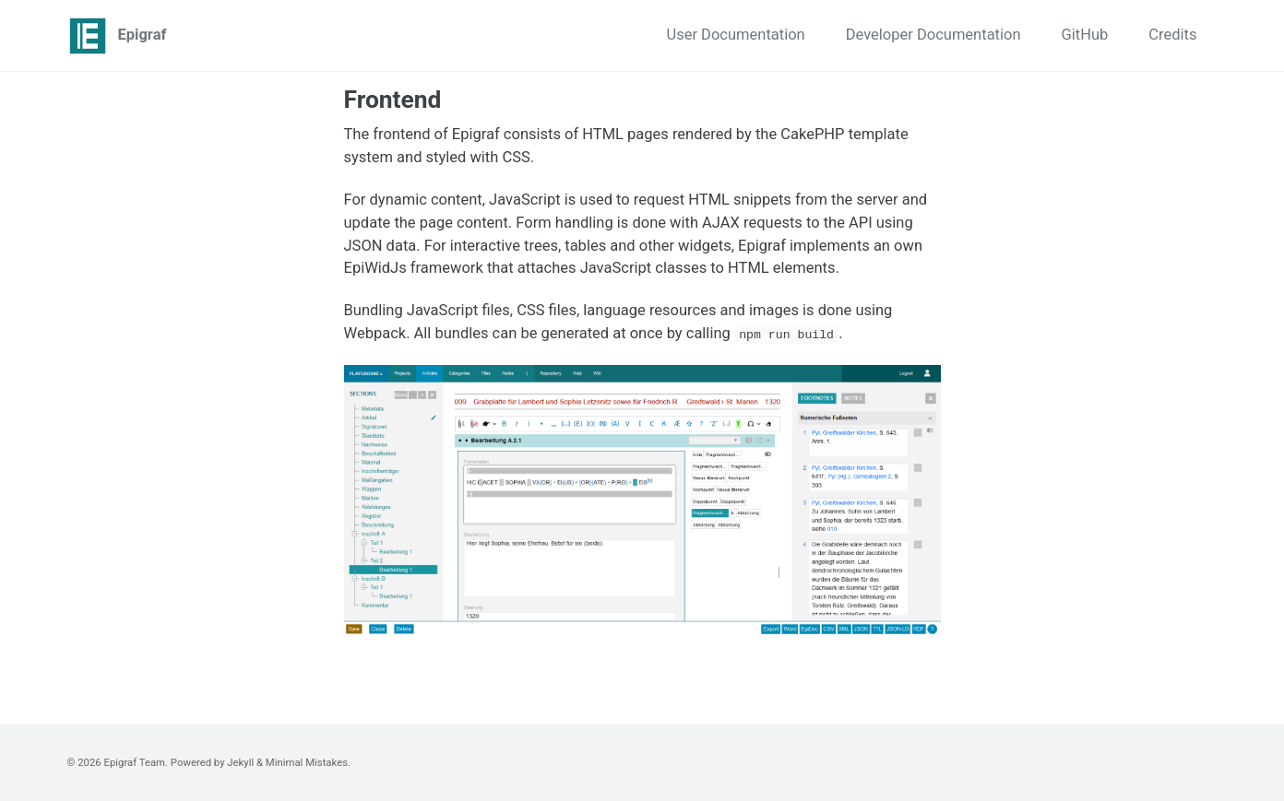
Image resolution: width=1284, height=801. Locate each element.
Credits (1172, 34)
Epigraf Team (135, 762)
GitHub (1085, 34)
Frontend (393, 99)
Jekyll (240, 762)
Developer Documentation (933, 34)
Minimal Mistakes (307, 762)
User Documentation (735, 34)
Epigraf (142, 34)
